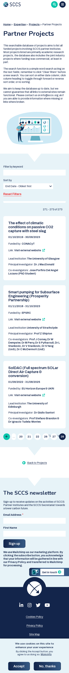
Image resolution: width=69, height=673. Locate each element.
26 (45, 436)
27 (54, 436)
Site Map (34, 634)
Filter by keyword (13, 166)
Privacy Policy (34, 625)
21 (29, 436)
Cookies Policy (34, 616)
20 (21, 436)
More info (46, 657)
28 (62, 436)
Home (7, 24)
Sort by (7, 180)
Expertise (20, 24)
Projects (34, 24)
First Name (10, 527)
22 (37, 436)
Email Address (12, 514)
